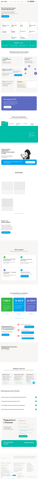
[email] (26, 427)
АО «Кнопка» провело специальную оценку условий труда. (18, 470)
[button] (36, 1)
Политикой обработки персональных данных (27, 430)
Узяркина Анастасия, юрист (16, 70)
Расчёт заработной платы (4, 468)
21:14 (20, 75)
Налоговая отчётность (4, 469)
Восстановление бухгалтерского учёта (6, 471)
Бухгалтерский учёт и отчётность (5, 472)
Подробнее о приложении (19, 143)
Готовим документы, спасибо (18, 74)
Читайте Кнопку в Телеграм (18, 473)
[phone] (26, 423)
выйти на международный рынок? (6, 59)
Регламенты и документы (4, 465)
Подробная (21, 82)
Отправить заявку (23, 436)
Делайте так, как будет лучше (7, 70)
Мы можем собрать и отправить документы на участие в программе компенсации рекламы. (17, 72)
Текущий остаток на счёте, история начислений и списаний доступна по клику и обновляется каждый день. (21, 86)
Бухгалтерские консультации (5, 470)
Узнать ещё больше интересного (19, 213)
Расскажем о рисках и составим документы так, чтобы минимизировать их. (7, 74)
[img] (4, 1)
